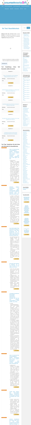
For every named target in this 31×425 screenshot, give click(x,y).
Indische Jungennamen (26, 153)
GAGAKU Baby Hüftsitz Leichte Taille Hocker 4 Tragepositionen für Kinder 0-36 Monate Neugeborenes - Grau (26, 198)
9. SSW (29, 79)
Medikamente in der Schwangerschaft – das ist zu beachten (26, 42)
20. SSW (27, 86)
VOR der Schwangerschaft (8, 6)
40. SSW (24, 100)
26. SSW (27, 90)
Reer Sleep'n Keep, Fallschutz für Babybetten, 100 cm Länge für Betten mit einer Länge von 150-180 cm (14, 265)
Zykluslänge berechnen (26, 123)
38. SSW (27, 98)
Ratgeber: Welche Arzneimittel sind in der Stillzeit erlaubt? (26, 39)
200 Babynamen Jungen (26, 131)
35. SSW (27, 96)
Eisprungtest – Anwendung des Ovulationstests (25, 60)
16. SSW (24, 84)
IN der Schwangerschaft (16, 6)
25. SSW (24, 90)
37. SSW (24, 98)
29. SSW (27, 92)
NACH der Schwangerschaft (25, 6)
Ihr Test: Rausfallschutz (10, 28)
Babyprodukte (7, 8)
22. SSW (24, 88)
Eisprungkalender (25, 109)
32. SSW (27, 94)
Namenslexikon (17, 8)
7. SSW (24, 79)
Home (2, 6)
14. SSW (27, 82)
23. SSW (27, 88)
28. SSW (24, 92)
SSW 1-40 (21, 8)
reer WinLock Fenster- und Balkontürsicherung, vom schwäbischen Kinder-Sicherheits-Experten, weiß (26, 231)
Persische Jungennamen (26, 164)
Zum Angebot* (11, 97)
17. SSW (27, 84)
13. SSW (24, 82)
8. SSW (26, 79)
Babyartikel (11, 8)
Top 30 (25, 8)
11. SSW (27, 80)
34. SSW (24, 96)
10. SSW (24, 80)
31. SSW (24, 94)
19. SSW (24, 86)
